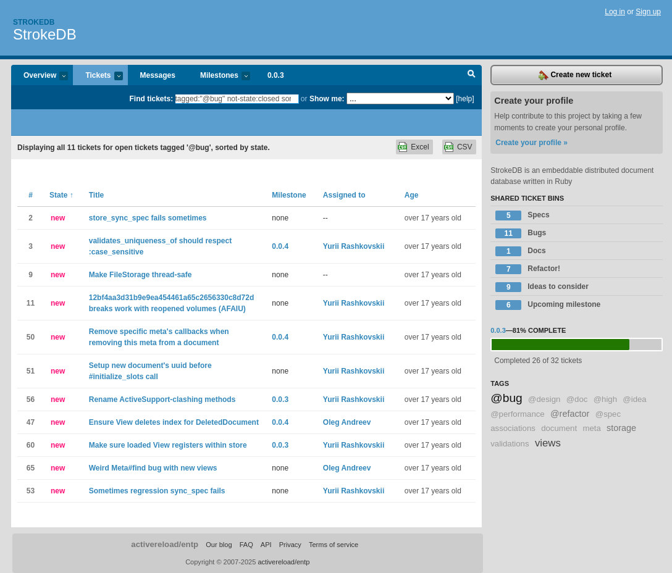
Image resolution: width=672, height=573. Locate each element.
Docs (520, 251)
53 (31, 491)
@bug (506, 397)
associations (513, 428)
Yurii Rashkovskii (353, 246)
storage (621, 428)
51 (31, 371)
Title (96, 195)
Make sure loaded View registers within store (168, 445)
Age (412, 195)
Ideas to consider (542, 287)
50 (31, 337)
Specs (522, 215)
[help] (465, 98)
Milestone (289, 195)
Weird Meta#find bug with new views (153, 468)
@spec (608, 414)
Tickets (97, 76)
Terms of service (333, 544)
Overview (39, 76)
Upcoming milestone (547, 305)
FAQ (246, 544)
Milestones (219, 76)
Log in (615, 11)
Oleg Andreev (347, 422)
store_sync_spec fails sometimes (148, 218)
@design (544, 399)
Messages (157, 75)
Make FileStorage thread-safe (140, 274)
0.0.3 (275, 75)
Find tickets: (152, 98)
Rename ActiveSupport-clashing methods (162, 399)
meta (591, 428)
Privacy (290, 544)
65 (31, 468)
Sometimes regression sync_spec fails (157, 491)
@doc (577, 399)
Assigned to (344, 195)
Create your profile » (531, 142)
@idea (634, 399)
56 (31, 399)
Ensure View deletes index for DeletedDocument (174, 422)
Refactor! (527, 269)
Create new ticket (575, 75)
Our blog (219, 544)
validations (509, 443)
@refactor (569, 414)
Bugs (520, 233)
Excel (420, 147)
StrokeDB (45, 34)
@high (605, 399)
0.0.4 (280, 246)
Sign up (648, 11)
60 (31, 445)
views (548, 443)
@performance (517, 414)
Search (471, 75)
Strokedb (33, 22)
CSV (464, 147)
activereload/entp (164, 544)
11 (31, 303)
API (266, 544)
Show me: (327, 98)
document (559, 428)
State (61, 195)
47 (31, 422)
